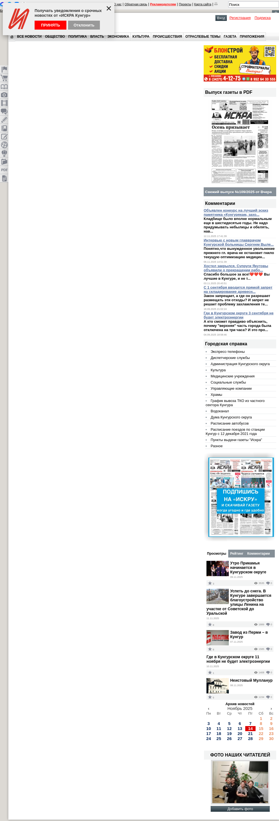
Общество (55, 37)
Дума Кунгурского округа (231, 417)
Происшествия (167, 37)
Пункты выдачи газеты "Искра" (236, 440)
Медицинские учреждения (233, 376)
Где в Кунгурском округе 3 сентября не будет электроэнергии (238, 315)
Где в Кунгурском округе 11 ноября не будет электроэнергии (238, 659)
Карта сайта (202, 4)
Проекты (185, 4)
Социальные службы (228, 382)
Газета (230, 37)
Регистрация (240, 18)
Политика (77, 37)
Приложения (252, 37)
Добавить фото (240, 809)
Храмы (216, 394)
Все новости (29, 37)
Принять (50, 25)
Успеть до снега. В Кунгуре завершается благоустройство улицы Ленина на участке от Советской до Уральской (238, 602)
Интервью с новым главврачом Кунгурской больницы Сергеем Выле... (239, 242)
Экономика (118, 37)
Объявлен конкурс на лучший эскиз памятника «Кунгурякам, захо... (236, 212)
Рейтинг (236, 554)
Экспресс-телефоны (228, 352)
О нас (118, 4)
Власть (97, 37)
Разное (217, 446)
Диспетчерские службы (230, 358)
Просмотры (216, 554)
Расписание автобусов (230, 423)
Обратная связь (135, 4)
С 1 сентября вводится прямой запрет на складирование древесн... (238, 289)
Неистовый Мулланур (251, 680)
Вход (221, 18)
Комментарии (258, 554)
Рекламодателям (163, 4)
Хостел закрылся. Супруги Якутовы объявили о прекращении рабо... (236, 268)
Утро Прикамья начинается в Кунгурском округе (248, 567)
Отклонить (84, 25)
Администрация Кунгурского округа (240, 364)
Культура (141, 37)
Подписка (262, 18)
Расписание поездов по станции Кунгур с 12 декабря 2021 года (235, 431)
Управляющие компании (231, 388)
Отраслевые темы (202, 37)
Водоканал (220, 411)
